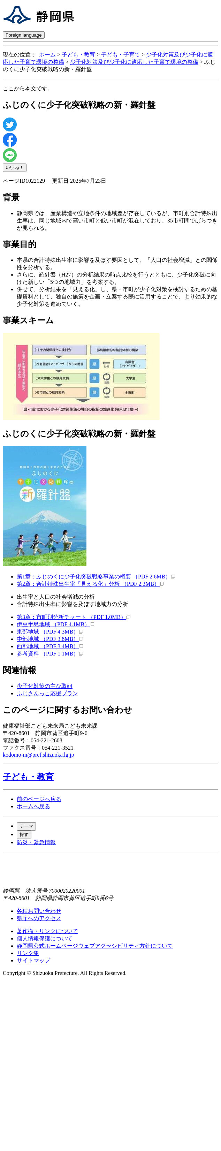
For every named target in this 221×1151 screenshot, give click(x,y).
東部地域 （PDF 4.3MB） (50, 632)
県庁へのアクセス (39, 918)
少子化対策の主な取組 (45, 686)
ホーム (47, 55)
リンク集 (28, 953)
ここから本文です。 (28, 88)
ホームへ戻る (33, 806)
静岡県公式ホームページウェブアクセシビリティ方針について (95, 946)
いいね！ (15, 167)
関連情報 (19, 670)
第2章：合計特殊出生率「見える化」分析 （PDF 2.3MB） (90, 584)
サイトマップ (33, 960)
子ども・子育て (120, 55)
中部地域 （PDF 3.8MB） (50, 639)
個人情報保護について (45, 938)
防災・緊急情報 (36, 842)
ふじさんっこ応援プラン (47, 693)
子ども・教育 (78, 55)
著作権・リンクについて (47, 931)
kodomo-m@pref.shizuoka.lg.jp (38, 755)
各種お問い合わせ (39, 911)
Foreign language (24, 35)
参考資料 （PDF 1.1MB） (50, 654)
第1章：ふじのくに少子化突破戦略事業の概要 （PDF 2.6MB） (96, 577)
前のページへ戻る (39, 799)
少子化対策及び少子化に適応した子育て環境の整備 (134, 62)
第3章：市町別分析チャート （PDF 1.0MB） (73, 617)
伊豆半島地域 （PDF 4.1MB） (55, 624)
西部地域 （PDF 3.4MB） (50, 646)
